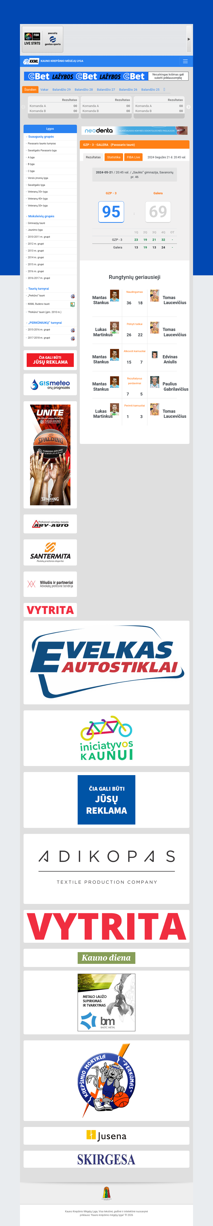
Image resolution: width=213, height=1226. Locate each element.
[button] (50, 143)
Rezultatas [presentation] (93, 157)
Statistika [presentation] (113, 157)
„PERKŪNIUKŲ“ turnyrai (45, 322)
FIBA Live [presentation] (133, 157)
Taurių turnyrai (38, 288)
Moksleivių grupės (41, 216)
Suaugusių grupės (41, 136)
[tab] (93, 157)
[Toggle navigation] (185, 61)
